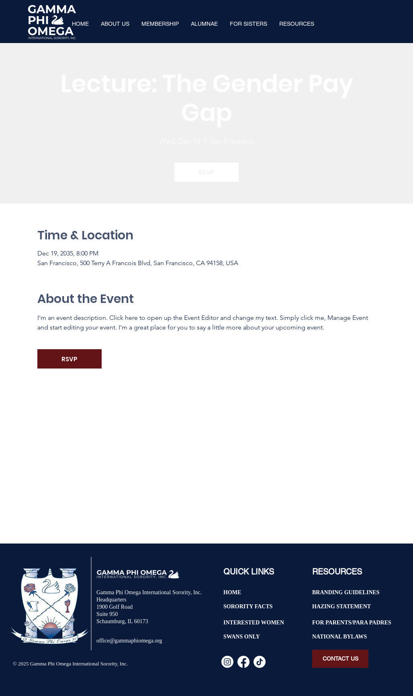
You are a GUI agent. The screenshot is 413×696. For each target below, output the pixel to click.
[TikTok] (260, 662)
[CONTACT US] (340, 659)
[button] (115, 24)
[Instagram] (227, 662)
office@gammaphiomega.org (129, 641)
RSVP (206, 172)
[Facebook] (243, 662)
